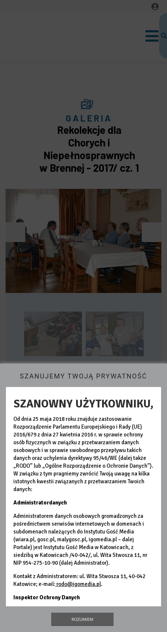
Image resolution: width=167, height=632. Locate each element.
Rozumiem (83, 619)
